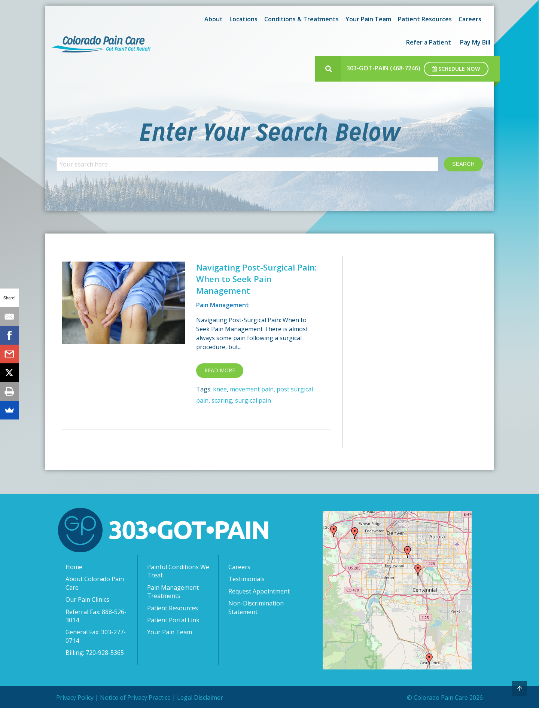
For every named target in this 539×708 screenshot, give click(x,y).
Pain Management (222, 305)
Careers (470, 19)
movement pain (252, 389)
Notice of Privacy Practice (135, 697)
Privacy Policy (75, 697)
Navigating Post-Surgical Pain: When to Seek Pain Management (256, 279)
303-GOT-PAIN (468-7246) (383, 68)
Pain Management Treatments (173, 591)
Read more (219, 370)
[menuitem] (212, 19)
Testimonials (246, 579)
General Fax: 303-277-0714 (96, 636)
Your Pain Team (368, 19)
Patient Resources (425, 19)
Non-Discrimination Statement (256, 607)
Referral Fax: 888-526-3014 (96, 616)
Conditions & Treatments (301, 19)
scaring (221, 400)
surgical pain (253, 400)
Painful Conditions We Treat (178, 571)
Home (74, 567)
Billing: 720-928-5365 (95, 653)
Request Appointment (259, 591)
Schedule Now (456, 68)
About (213, 19)
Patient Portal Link (173, 620)
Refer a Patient (428, 42)
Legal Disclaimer (200, 697)
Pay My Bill (475, 42)
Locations (243, 19)
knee (220, 389)
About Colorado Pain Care (95, 583)
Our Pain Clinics (87, 599)
